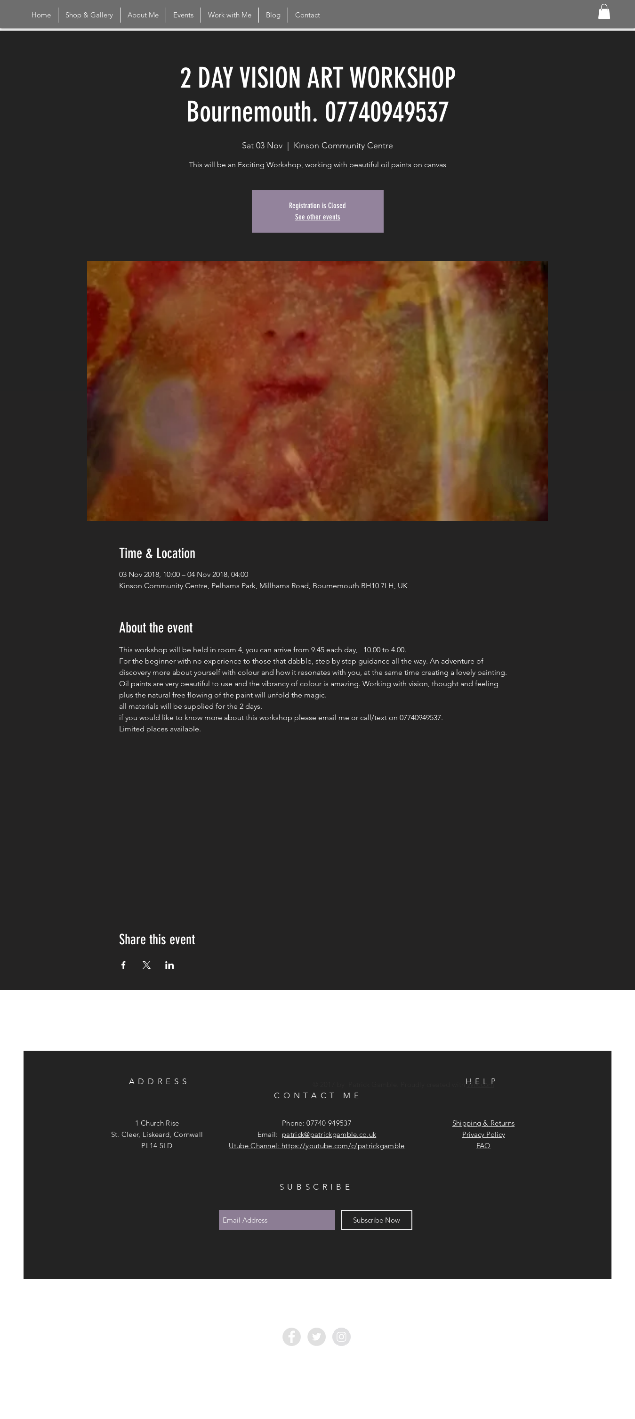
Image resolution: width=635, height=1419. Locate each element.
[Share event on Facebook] (123, 965)
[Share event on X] (146, 965)
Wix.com (480, 1084)
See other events (317, 216)
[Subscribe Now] (376, 1220)
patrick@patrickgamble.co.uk (329, 1134)
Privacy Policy (483, 1134)
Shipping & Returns (483, 1123)
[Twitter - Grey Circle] (316, 1337)
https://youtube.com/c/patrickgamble (343, 1145)
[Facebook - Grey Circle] (291, 1337)
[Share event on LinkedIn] (169, 965)
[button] (604, 11)
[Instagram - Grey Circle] (341, 1337)
